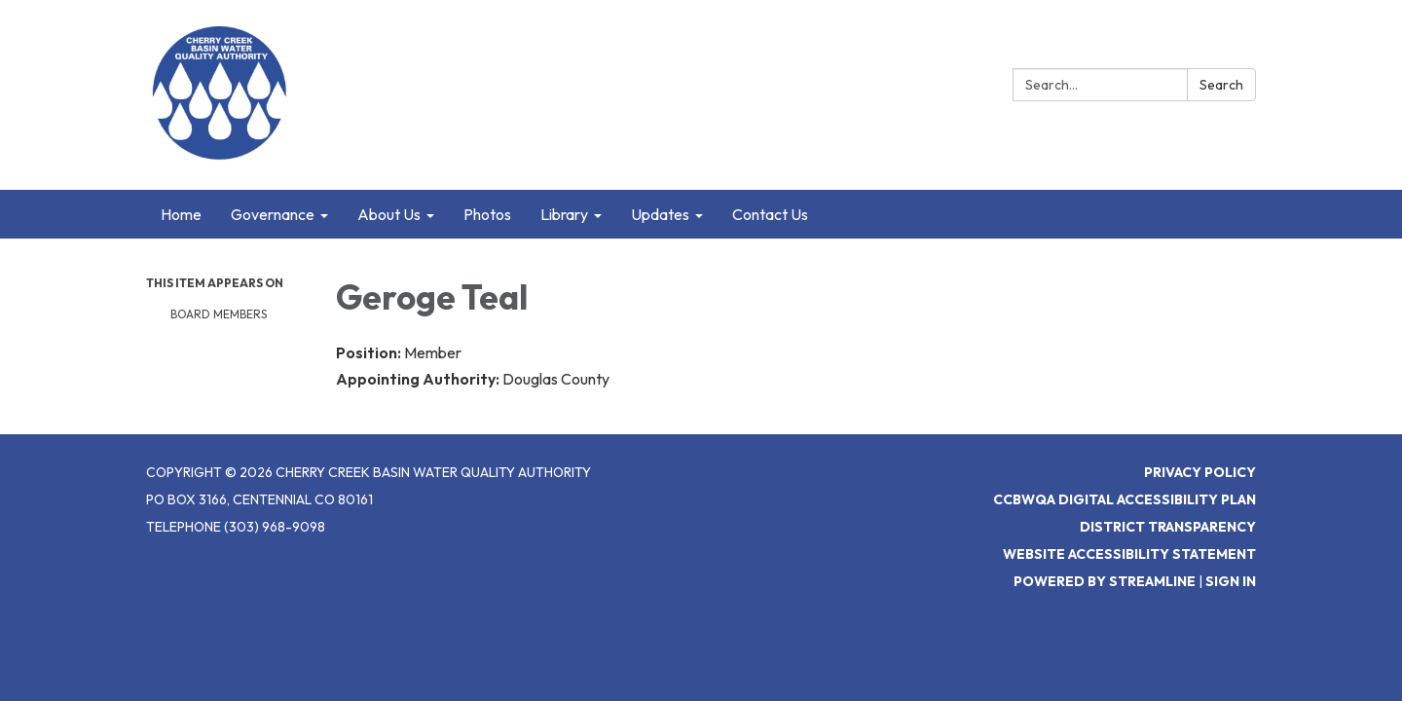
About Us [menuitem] (389, 214)
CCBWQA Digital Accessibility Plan (1124, 499)
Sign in (1230, 581)
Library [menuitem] (564, 214)
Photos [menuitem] (487, 214)
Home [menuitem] (181, 214)
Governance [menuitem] (272, 214)
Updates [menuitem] (660, 214)
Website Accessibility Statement (1129, 554)
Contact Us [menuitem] (770, 214)
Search (1221, 84)
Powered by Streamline (1105, 581)
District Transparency (1168, 526)
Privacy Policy (1200, 472)
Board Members (218, 314)
